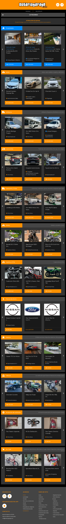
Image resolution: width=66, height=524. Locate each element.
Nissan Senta (10, 325)
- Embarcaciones (42, 518)
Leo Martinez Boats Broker (51, 362)
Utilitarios (41, 497)
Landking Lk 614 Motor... (13, 207)
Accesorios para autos (43, 510)
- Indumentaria (55, 512)
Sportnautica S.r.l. (11, 286)
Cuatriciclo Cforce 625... (13, 281)
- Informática (55, 505)
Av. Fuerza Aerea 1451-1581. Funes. (52, 49)
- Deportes (54, 510)
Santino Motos (10, 250)
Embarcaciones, (40, 337)
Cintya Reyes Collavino (13, 60)
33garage (48, 98)
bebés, (49, 449)
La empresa (25, 497)
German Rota (49, 286)
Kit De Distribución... (32, 431)
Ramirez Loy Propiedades (49, 59)
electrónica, (33, 449)
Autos (40, 495)
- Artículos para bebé (57, 508)
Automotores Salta (12, 98)
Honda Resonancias (32, 250)
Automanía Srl (10, 136)
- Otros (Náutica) (56, 497)
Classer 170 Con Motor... (13, 356)
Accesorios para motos (57, 412)
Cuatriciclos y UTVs (43, 505)
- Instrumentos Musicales (58, 514)
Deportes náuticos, (50, 337)
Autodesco (49, 400)
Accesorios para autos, (44, 412)
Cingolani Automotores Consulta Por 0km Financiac (32, 173)
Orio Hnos (29, 136)
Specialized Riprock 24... (33, 468)
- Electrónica (55, 503)
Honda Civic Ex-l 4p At (32, 91)
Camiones (41, 501)
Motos (40, 503)
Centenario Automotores (49, 136)
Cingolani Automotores (33, 168)
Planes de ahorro (42, 506)
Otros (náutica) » (60, 337)
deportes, (54, 449)
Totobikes (9, 475)
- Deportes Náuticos (56, 495)
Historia (24, 505)
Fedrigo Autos (30, 363)
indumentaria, (61, 449)
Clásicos (40, 508)
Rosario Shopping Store (51, 474)
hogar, (45, 449)
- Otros (53, 516)
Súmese (25, 499)
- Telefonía (54, 501)
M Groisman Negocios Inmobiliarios (32, 59)
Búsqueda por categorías (28, 506)
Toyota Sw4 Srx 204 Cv (52, 168)
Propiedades (41, 514)
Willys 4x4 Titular (31, 395)
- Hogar (54, 506)
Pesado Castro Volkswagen (30, 97)
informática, (39, 449)
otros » (63, 450)
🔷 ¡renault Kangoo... (51, 131)
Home (24, 495)
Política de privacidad (28, 508)
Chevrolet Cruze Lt (51, 91)
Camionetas (41, 499)
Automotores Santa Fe (33, 400)
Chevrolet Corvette (12, 395)
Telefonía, (27, 449)
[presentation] (2, 50)
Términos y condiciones (28, 501)
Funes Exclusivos (11, 400)
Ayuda (24, 503)
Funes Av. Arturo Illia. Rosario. (33, 49)
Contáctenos (26, 510)
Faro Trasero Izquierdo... (13, 431)
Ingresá (28, 11)
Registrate (39, 11)
